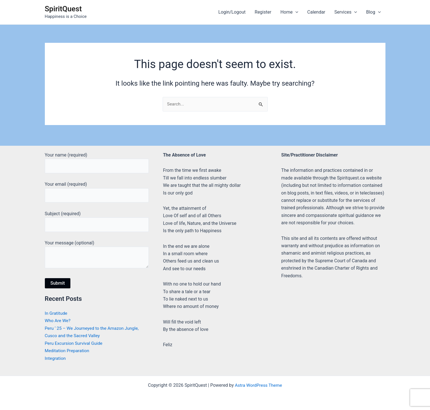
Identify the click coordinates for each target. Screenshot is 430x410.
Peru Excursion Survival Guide (75, 343)
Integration (56, 358)
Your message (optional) (97, 255)
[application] (295, 12)
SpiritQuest (63, 9)
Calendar (316, 12)
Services (345, 12)
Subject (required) (97, 220)
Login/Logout (232, 12)
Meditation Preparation (68, 351)
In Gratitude (56, 313)
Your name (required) (97, 161)
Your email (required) (97, 190)
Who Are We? (58, 321)
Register (263, 12)
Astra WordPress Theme (258, 385)
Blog (373, 12)
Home (289, 12)
